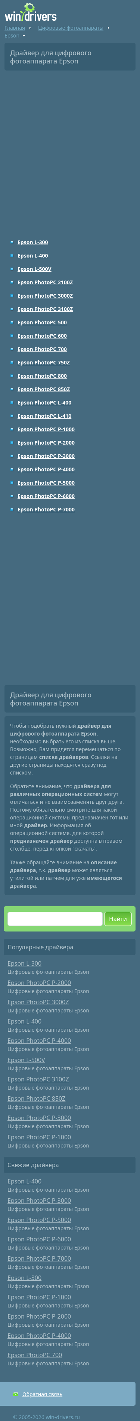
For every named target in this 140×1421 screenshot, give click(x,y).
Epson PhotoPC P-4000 (46, 469)
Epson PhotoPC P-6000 (46, 496)
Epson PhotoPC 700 (42, 349)
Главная (14, 27)
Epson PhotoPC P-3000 (46, 455)
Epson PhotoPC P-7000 (46, 509)
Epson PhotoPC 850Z (44, 389)
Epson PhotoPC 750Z (44, 362)
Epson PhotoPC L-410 (44, 415)
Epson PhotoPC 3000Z (45, 295)
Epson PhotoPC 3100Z (45, 308)
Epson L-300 (33, 242)
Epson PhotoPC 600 (42, 335)
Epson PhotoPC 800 (42, 375)
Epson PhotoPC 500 (42, 322)
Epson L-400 (33, 255)
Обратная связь (42, 1394)
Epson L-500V (35, 268)
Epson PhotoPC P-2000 (46, 442)
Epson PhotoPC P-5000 (46, 482)
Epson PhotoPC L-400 (44, 402)
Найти (118, 919)
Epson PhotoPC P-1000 (46, 429)
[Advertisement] (70, 149)
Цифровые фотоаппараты (70, 27)
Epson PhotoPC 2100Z (45, 282)
